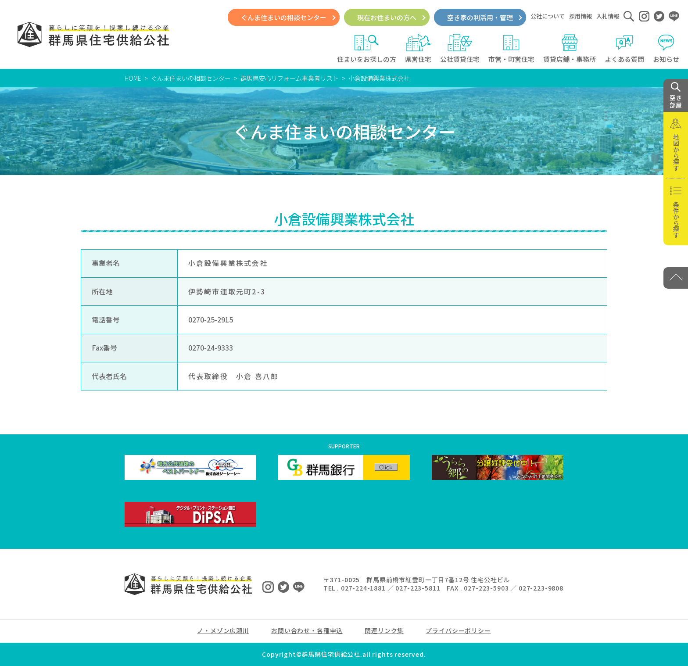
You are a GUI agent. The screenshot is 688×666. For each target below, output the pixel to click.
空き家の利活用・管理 (480, 17)
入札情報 (607, 16)
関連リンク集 (384, 630)
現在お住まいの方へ (386, 17)
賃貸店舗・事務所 (569, 49)
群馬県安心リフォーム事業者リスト (289, 78)
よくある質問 (624, 49)
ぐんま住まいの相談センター (283, 17)
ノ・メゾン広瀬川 (223, 630)
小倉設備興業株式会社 (379, 78)
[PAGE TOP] (675, 278)
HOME (133, 78)
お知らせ (666, 49)
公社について (547, 16)
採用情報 (580, 16)
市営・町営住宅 (511, 49)
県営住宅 (418, 49)
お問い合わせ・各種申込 (307, 630)
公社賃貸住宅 (460, 49)
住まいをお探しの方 (366, 49)
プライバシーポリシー (458, 630)
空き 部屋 (676, 95)
